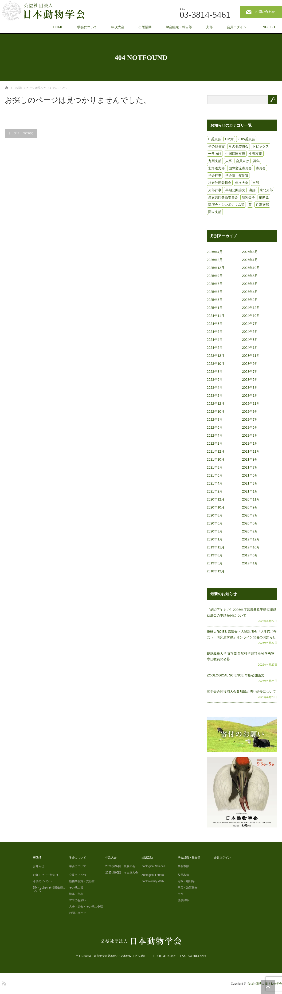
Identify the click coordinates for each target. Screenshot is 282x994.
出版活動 (145, 27)
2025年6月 (250, 284)
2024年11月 (215, 316)
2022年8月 (215, 419)
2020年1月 (215, 539)
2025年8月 (250, 276)
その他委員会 (238, 146)
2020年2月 (250, 531)
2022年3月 (250, 435)
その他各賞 (216, 146)
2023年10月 (215, 363)
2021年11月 (251, 451)
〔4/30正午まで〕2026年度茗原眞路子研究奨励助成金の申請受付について (241, 612)
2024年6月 (215, 332)
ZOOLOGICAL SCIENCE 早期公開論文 (235, 675)
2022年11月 (251, 403)
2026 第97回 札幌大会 (120, 866)
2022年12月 (215, 403)
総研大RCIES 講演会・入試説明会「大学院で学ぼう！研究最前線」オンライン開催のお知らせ (242, 634)
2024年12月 (251, 308)
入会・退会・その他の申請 (86, 906)
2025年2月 (250, 300)
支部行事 (214, 190)
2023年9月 (250, 363)
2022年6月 (215, 427)
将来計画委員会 (219, 183)
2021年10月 (215, 459)
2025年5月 (215, 292)
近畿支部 (262, 204)
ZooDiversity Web (152, 881)
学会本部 (183, 866)
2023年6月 (215, 379)
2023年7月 (250, 371)
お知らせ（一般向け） (47, 875)
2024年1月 (250, 347)
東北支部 (266, 190)
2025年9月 (215, 276)
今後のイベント (43, 881)
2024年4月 (215, 340)
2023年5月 (250, 379)
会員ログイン (237, 27)
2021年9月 (250, 459)
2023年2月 (215, 395)
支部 (209, 27)
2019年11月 (215, 547)
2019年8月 (215, 555)
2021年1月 (250, 491)
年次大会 (117, 27)
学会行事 (214, 175)
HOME (58, 27)
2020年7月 (250, 515)
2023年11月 (251, 355)
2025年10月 (251, 268)
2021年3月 (250, 483)
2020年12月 (215, 499)
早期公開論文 (235, 190)
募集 (256, 161)
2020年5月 (250, 523)
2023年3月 (250, 387)
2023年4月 (215, 387)
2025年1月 (215, 308)
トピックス (260, 146)
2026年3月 (250, 252)
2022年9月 (250, 411)
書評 (252, 190)
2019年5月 (215, 563)
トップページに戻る (21, 133)
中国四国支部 (235, 153)
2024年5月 (250, 332)
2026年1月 (250, 260)
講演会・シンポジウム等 (226, 204)
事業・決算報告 (187, 887)
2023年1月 (250, 395)
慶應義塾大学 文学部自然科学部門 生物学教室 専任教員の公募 (240, 656)
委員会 (261, 168)
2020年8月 (215, 515)
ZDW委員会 (246, 139)
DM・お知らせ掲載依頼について (49, 889)
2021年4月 (215, 483)
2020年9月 (250, 507)
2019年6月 (250, 555)
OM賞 (229, 139)
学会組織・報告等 (179, 27)
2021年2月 (215, 491)
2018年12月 (215, 571)
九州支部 (214, 161)
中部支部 (255, 153)
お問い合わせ (265, 12)
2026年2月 (215, 260)
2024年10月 (251, 316)
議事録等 (183, 900)
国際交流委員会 (240, 168)
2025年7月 (215, 284)
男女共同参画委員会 (223, 197)
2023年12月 (215, 355)
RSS (3, 982)
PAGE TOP (268, 987)
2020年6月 (215, 523)
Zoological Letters (152, 875)
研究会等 (248, 197)
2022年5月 (250, 427)
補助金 (264, 197)
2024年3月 (250, 340)
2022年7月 (250, 419)
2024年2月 (215, 347)
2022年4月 (215, 435)
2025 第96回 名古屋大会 (121, 872)
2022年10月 (215, 411)
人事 (228, 161)
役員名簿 (183, 875)
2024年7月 (250, 324)
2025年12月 (215, 268)
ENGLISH (268, 27)
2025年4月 (250, 292)
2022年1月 (250, 443)
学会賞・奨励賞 (236, 175)
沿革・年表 (76, 894)
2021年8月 (215, 467)
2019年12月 (251, 539)
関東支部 (214, 212)
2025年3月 (215, 300)
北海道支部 (216, 168)
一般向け (214, 153)
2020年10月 (215, 507)
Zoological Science (153, 866)
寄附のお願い (77, 900)
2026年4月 (215, 252)
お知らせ (38, 866)
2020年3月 (215, 531)
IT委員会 (214, 139)
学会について (87, 27)
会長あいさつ (77, 875)
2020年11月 (251, 499)
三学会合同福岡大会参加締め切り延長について (241, 691)
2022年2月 (215, 443)
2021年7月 (250, 467)
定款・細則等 (186, 881)
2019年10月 (251, 547)
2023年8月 (215, 371)
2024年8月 (215, 324)
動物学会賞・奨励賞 (81, 881)
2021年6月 (215, 475)
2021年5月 (250, 475)
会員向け (242, 161)
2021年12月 (215, 451)
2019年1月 (250, 563)
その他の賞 (76, 887)
